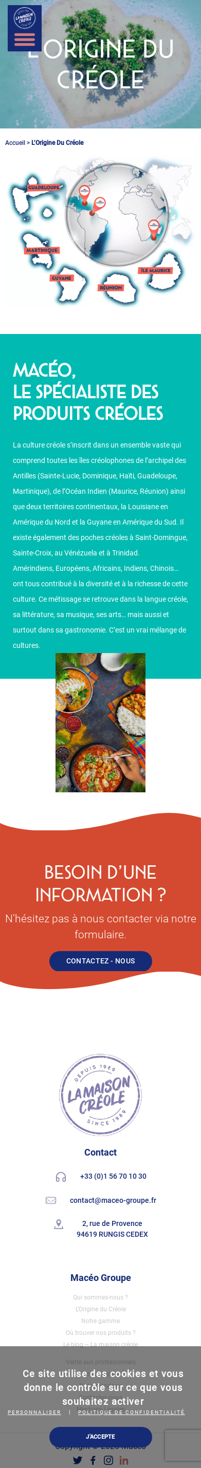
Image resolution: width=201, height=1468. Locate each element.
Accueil (15, 142)
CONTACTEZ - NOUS (100, 961)
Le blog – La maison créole (100, 1344)
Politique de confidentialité (131, 1412)
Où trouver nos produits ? (101, 1332)
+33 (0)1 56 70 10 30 (113, 1177)
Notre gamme (100, 1321)
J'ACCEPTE (100, 1437)
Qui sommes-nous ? (100, 1297)
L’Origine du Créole (101, 1309)
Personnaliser (34, 1412)
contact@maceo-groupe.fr (113, 1200)
